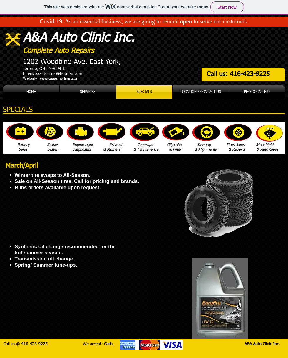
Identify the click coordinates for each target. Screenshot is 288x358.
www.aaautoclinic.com (60, 79)
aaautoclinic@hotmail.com (58, 74)
